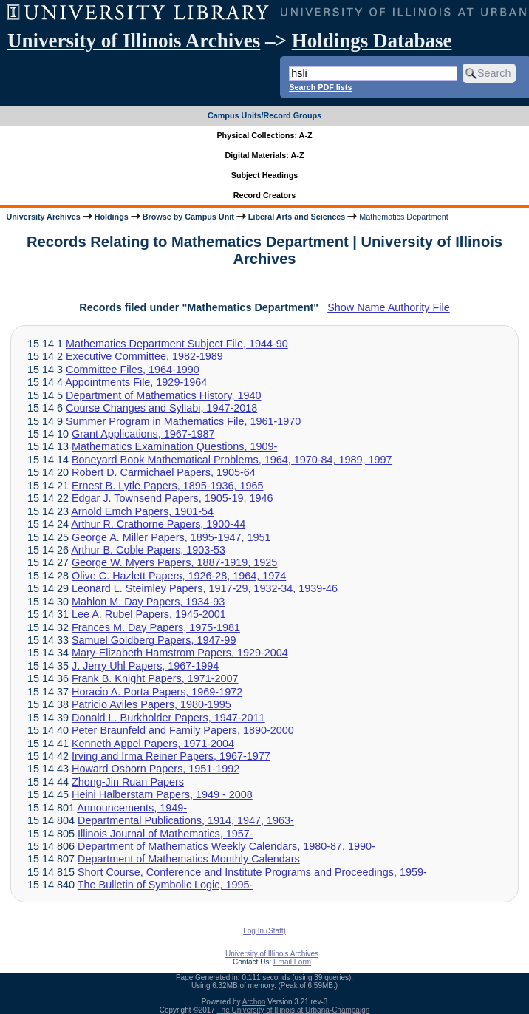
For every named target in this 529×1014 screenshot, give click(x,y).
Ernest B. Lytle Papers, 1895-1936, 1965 (167, 485)
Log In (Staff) (264, 931)
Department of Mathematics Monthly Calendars (189, 859)
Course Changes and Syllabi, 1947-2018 (161, 408)
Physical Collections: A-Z (264, 135)
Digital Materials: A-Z (264, 155)
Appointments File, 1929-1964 (136, 382)
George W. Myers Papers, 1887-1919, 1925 (174, 562)
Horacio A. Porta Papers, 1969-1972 (157, 692)
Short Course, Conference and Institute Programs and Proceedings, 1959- (252, 872)
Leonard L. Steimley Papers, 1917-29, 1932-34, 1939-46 (205, 588)
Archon (254, 1002)
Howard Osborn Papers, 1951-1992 (155, 769)
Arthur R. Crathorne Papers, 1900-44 (158, 524)
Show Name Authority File (388, 307)
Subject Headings (264, 175)
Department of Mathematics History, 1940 (163, 395)
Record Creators (264, 195)
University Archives (43, 216)
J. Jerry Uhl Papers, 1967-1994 (145, 666)
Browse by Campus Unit (188, 216)
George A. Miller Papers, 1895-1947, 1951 (171, 537)
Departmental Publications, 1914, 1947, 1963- (186, 820)
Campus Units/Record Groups (264, 115)
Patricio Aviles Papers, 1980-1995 (151, 704)
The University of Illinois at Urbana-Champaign (293, 1010)
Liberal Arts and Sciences (296, 216)
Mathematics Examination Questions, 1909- (174, 446)
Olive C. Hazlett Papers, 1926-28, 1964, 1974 (179, 576)
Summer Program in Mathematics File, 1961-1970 (183, 421)
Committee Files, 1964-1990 (132, 369)
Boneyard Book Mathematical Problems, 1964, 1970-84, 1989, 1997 (232, 460)
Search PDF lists (320, 87)
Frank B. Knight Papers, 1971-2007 (155, 678)
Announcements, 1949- (132, 808)
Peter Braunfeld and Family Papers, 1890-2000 (183, 730)
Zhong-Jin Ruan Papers (128, 782)
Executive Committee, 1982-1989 (144, 356)
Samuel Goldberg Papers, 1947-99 (154, 640)
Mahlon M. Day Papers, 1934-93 (148, 602)
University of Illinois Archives (133, 41)
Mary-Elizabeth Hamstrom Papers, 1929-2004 (180, 653)
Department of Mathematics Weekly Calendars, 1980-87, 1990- (226, 846)
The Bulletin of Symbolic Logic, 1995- (165, 885)
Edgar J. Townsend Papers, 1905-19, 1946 (172, 498)
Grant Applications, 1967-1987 (143, 434)
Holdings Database (372, 41)
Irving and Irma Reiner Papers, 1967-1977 (171, 756)
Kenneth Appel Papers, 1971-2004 (153, 743)
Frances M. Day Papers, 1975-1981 (156, 627)
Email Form (292, 962)
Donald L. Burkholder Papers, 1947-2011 (168, 718)
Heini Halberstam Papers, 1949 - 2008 (162, 794)
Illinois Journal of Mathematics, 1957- (165, 834)
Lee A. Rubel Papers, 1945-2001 (149, 614)
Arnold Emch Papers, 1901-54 (142, 511)
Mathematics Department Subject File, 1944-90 (177, 344)
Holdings (112, 216)
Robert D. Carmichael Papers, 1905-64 (164, 472)
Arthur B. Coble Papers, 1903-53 (148, 550)
